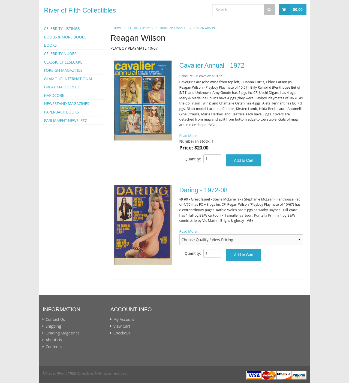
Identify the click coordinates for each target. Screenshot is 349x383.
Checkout (121, 333)
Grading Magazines (63, 333)
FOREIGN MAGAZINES (63, 70)
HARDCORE (54, 95)
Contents (54, 346)
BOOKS (50, 45)
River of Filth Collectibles (80, 10)
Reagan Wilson (204, 28)
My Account (123, 319)
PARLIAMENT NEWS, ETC (65, 120)
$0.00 (298, 9)
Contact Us (55, 319)
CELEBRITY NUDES (60, 53)
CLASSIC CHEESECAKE (63, 62)
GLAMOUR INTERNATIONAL (68, 78)
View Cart (121, 326)
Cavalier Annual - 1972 (212, 65)
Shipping (53, 326)
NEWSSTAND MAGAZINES (66, 103)
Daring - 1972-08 (203, 190)
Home (118, 28)
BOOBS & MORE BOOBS (65, 37)
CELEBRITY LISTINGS (62, 28)
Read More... (189, 135)
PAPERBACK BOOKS (61, 112)
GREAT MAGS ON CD (62, 86)
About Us (54, 339)
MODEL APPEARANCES (173, 28)
